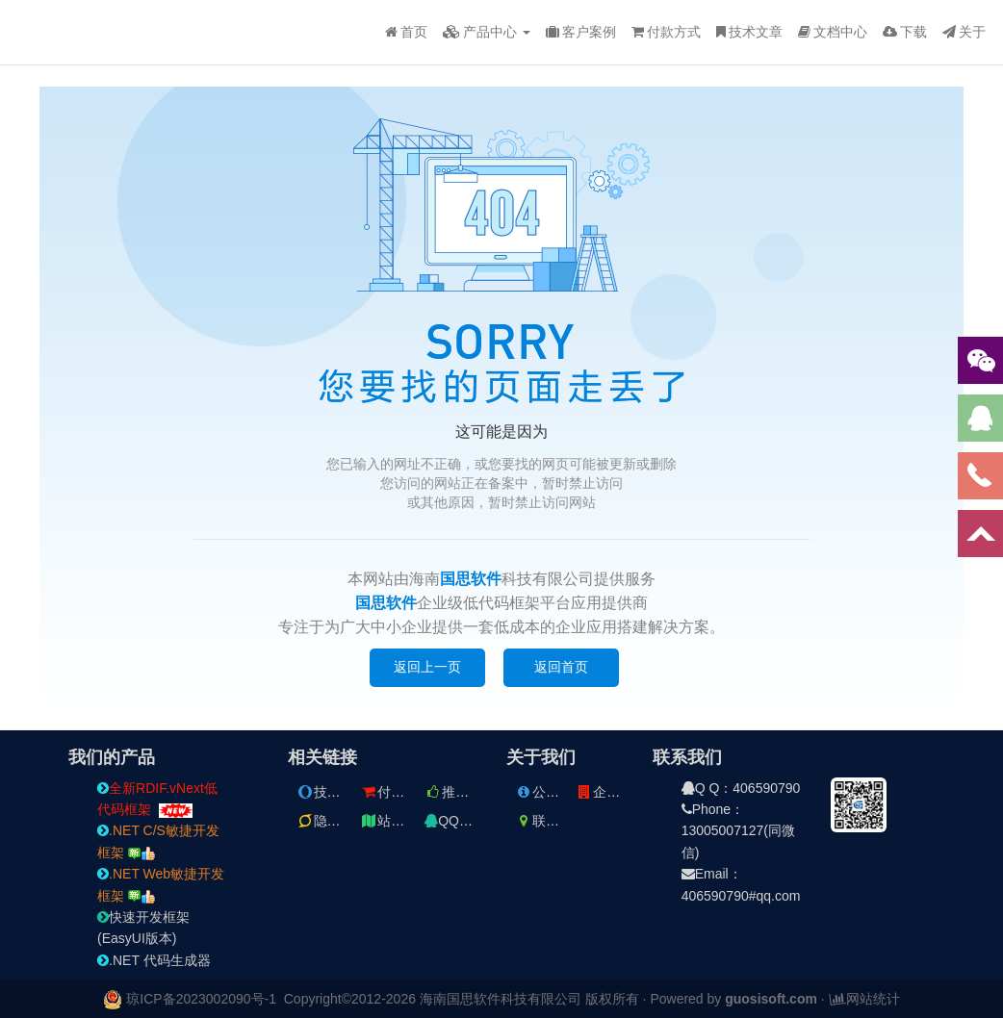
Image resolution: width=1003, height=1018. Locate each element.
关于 (964, 31)
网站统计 (864, 998)
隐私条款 (332, 820)
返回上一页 (427, 666)
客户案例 (581, 31)
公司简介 (550, 792)
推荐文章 (460, 792)
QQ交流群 (462, 820)
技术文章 (749, 31)
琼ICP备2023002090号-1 (201, 998)
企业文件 (611, 792)
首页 (406, 31)
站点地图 (395, 820)
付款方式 (666, 31)
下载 (905, 31)
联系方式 (550, 820)
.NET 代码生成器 (154, 960)
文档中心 (832, 31)
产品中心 (486, 31)
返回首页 (561, 666)
